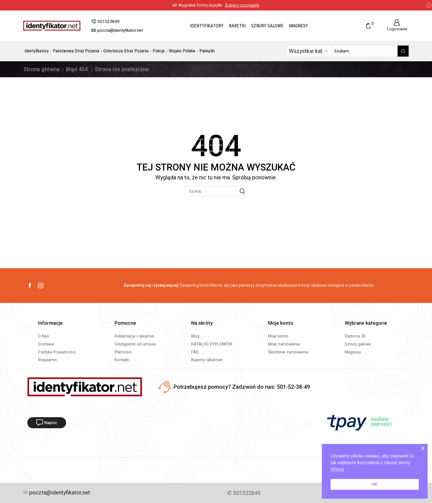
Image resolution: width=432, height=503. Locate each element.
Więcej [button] (337, 469)
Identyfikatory (206, 25)
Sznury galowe (267, 25)
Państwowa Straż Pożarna (76, 51)
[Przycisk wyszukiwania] (403, 51)
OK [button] (375, 484)
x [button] (423, 448)
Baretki (237, 25)
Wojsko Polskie (182, 51)
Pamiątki (207, 51)
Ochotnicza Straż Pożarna (125, 51)
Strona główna (41, 69)
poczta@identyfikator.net (59, 492)
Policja (158, 51)
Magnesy (298, 25)
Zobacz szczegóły (242, 5)
